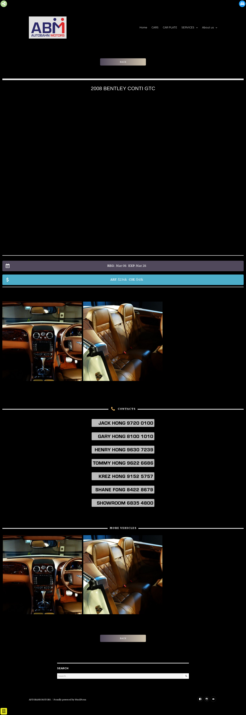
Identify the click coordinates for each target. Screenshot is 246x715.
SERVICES (188, 27)
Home (143, 27)
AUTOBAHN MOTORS (40, 699)
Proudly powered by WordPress (69, 699)
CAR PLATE (170, 27)
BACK (123, 62)
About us (208, 27)
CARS (155, 27)
